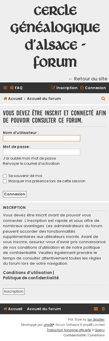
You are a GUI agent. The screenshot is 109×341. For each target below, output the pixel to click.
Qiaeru (100, 330)
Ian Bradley (96, 319)
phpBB (48, 325)
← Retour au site (88, 78)
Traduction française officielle (69, 330)
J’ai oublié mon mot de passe (29, 158)
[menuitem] (16, 88)
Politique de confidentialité (31, 278)
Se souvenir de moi (22, 175)
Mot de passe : (17, 146)
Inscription (14, 291)
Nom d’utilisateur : (21, 132)
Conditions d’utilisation (27, 272)
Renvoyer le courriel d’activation (31, 163)
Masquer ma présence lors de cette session (44, 181)
